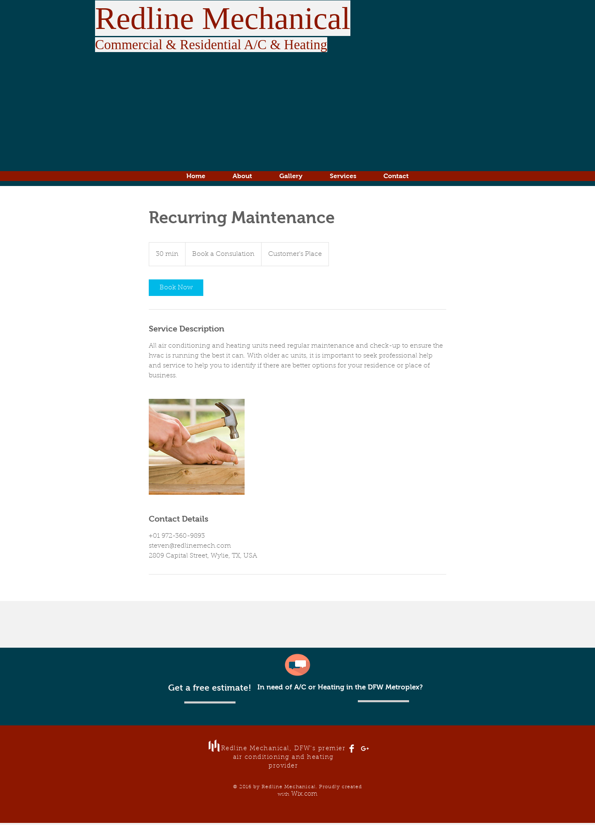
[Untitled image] (197, 447)
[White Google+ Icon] (365, 748)
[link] (176, 287)
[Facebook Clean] (351, 748)
